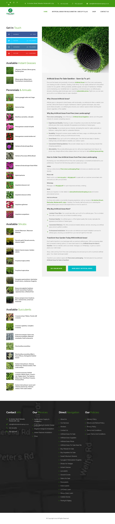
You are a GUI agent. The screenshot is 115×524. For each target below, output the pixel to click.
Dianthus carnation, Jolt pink (24, 117)
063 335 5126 (79, 3)
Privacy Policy (91, 426)
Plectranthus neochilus (22, 346)
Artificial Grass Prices (67, 441)
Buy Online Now (56, 268)
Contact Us (104, 11)
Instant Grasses (65, 467)
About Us (63, 419)
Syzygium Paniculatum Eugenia (70, 460)
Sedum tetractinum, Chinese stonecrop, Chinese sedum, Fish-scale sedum (25, 365)
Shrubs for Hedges (66, 463)
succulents (64, 471)
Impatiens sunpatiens (22, 214)
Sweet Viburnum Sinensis (68, 456)
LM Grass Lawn (65, 489)
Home (45, 11)
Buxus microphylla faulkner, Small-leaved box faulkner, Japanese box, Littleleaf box (24, 290)
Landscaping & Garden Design (44, 425)
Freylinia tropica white (22, 260)
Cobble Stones (65, 497)
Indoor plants (64, 486)
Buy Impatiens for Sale (67, 452)
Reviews (63, 426)
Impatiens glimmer (21, 204)
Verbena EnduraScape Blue (24, 146)
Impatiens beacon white (23, 195)
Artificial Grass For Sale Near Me (70, 445)
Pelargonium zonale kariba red (25, 136)
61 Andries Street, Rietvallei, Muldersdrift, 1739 (40, 3)
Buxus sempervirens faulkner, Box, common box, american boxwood (24, 299)
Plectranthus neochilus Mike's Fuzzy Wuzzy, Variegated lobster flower (25, 355)
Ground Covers (65, 475)
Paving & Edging (65, 500)
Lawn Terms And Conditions (96, 434)
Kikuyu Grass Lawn (66, 493)
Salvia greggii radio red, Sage (25, 97)
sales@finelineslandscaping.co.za (99, 3)
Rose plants (64, 482)
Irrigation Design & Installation (44, 429)
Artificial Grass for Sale (67, 434)
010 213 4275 (64, 3)
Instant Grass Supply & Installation (41, 420)
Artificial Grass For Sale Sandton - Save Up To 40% (70, 11)
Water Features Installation (43, 432)
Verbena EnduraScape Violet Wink (26, 165)
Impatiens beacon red (22, 185)
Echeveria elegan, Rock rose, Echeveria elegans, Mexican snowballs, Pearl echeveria (24, 336)
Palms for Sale (65, 478)
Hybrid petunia (20, 175)
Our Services (64, 423)
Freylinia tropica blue (22, 270)
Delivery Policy (92, 419)
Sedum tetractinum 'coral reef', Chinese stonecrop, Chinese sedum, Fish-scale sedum (25, 386)
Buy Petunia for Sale (67, 449)
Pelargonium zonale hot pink (24, 126)
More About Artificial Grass (82, 268)
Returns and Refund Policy (95, 423)
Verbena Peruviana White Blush (25, 156)
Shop (94, 11)
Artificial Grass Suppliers (68, 438)
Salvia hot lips (19, 107)
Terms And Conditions (94, 430)
